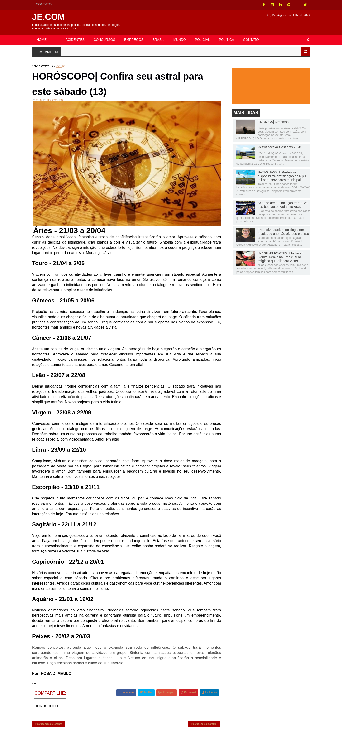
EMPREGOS (133, 40)
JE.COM (48, 17)
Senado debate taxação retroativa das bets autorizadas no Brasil (283, 205)
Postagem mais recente (48, 724)
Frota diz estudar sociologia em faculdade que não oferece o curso (283, 231)
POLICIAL (202, 40)
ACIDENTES (75, 40)
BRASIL (158, 40)
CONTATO (44, 4)
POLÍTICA (226, 40)
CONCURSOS (104, 40)
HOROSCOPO (55, 100)
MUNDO (179, 40)
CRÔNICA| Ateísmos (273, 122)
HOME (42, 40)
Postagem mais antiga (204, 724)
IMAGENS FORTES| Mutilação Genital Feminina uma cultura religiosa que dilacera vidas (280, 257)
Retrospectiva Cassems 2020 (279, 147)
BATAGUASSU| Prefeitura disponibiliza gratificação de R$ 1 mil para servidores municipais (282, 176)
